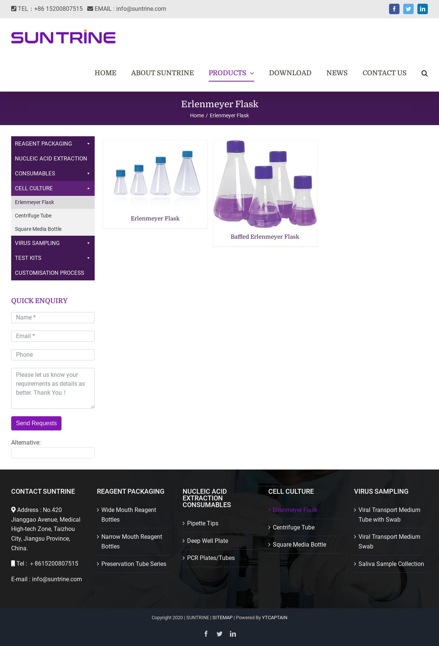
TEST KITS (53, 258)
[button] (424, 73)
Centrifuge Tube (33, 216)
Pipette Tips (202, 523)
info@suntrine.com (141, 8)
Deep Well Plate (207, 540)
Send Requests (36, 423)
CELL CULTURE (53, 188)
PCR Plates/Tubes (211, 557)
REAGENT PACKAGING (53, 143)
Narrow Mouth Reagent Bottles (131, 541)
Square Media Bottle (38, 229)
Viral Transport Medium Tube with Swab (389, 514)
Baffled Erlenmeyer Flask (265, 236)
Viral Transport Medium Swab (389, 541)
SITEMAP (222, 617)
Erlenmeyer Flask (155, 218)
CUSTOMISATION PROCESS (49, 273)
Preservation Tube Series (133, 563)
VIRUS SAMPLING (53, 243)
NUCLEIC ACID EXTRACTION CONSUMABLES (53, 168)
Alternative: (26, 442)
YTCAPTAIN (274, 617)
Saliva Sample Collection (391, 563)
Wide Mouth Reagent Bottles (128, 514)
